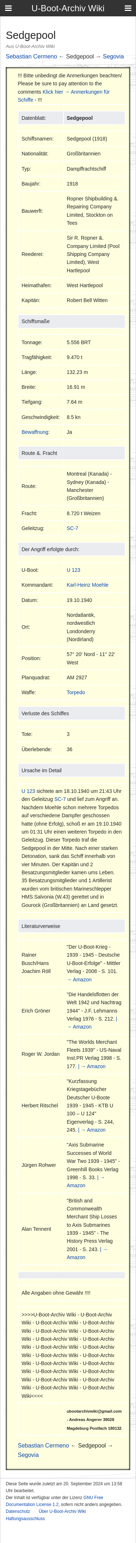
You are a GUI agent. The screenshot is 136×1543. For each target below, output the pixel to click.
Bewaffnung (34, 432)
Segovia (113, 56)
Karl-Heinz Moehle (87, 585)
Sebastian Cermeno (31, 56)
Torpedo (76, 692)
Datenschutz (18, 1511)
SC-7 (72, 528)
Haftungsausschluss (25, 1518)
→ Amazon (79, 979)
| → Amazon (92, 1066)
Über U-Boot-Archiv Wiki (62, 1511)
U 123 (73, 570)
